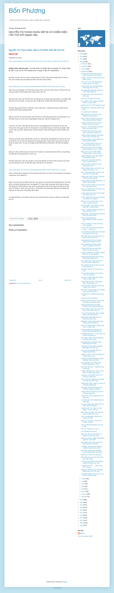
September (84, 71)
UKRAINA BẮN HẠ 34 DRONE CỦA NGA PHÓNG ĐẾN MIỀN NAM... (91, 330)
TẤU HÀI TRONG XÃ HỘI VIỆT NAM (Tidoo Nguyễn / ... (92, 224)
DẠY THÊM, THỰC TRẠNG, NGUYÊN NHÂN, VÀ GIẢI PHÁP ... (92, 101)
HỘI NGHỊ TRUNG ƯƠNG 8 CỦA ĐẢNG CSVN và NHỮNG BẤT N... (93, 290)
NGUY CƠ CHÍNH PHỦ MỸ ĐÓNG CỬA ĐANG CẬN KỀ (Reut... (93, 189)
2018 (81, 510)
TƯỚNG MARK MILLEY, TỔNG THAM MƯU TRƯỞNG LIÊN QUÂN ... (92, 371)
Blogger (65, 582)
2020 (81, 505)
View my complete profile (85, 536)
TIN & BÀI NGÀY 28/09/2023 (89, 298)
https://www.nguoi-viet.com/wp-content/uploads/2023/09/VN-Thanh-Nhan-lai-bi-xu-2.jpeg (37, 170)
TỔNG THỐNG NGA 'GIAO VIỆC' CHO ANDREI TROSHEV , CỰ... (92, 169)
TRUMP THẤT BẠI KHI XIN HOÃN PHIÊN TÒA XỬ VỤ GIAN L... (91, 123)
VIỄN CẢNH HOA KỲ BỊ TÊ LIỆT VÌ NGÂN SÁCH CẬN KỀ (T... (91, 115)
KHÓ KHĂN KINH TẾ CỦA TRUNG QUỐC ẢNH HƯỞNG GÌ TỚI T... (91, 241)
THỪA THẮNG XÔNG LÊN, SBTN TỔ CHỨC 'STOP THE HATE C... (92, 309)
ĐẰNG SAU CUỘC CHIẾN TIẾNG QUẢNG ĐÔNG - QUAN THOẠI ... (92, 152)
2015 (81, 518)
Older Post (67, 280)
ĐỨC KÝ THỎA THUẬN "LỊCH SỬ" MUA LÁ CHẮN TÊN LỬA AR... (93, 185)
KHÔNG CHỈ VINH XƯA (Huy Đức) (91, 455)
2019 (81, 507)
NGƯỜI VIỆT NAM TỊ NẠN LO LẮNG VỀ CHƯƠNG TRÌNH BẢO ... (93, 384)
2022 (81, 500)
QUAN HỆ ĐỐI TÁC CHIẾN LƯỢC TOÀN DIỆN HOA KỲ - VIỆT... (91, 363)
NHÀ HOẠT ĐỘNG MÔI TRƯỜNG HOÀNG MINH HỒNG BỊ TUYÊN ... (92, 451)
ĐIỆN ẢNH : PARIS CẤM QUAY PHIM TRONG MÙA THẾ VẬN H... (92, 322)
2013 (81, 523)
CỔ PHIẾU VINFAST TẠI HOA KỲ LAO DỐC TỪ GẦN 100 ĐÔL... (92, 474)
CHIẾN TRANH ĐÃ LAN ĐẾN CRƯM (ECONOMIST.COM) (92, 156)
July (82, 481)
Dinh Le (17, 218)
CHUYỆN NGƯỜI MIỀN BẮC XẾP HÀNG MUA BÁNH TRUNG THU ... (93, 232)
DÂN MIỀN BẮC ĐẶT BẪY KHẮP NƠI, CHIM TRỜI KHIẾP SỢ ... (92, 91)
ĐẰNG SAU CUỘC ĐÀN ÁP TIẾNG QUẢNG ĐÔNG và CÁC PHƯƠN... (92, 148)
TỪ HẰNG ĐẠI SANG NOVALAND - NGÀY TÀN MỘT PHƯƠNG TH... (91, 131)
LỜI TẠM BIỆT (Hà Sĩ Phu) (89, 431)
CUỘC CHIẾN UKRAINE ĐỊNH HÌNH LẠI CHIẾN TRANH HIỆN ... (93, 181)
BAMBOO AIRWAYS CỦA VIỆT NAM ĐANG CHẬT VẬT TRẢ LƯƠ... (92, 470)
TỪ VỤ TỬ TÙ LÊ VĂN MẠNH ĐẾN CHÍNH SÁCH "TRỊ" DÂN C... (91, 82)
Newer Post (12, 280)
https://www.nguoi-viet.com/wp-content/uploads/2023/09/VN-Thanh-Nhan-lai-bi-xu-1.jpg (37, 86)
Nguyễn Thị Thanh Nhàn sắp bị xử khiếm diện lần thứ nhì (36, 50)
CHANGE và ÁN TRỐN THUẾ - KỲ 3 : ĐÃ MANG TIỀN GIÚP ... (92, 375)
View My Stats (57, 588)
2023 (81, 61)
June (83, 484)
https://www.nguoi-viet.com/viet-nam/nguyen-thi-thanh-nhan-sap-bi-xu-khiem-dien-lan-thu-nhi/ (39, 61)
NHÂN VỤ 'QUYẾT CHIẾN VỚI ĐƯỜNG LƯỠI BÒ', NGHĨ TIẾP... (93, 439)
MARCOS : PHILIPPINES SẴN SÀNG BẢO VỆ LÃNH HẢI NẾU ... (92, 127)
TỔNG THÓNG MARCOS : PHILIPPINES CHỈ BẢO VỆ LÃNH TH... (92, 219)
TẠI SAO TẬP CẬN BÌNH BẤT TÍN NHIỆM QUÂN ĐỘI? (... (91, 351)
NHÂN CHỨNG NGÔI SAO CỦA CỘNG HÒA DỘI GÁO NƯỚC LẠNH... (92, 301)
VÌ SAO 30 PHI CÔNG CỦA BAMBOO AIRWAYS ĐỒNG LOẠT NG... (92, 462)
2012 (81, 525)
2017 (81, 512)
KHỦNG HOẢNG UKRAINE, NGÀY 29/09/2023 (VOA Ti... (91, 164)
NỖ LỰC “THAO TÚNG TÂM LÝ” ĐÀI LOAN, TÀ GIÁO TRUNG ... (92, 202)
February (84, 494)
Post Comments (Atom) (23, 283)
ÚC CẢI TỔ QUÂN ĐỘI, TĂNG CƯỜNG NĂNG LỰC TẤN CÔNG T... (92, 314)
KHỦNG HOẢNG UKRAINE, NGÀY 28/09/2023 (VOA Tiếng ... (91, 342)
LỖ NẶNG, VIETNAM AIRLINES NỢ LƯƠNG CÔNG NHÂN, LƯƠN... (91, 447)
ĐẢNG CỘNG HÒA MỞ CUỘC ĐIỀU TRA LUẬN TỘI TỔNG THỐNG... (92, 119)
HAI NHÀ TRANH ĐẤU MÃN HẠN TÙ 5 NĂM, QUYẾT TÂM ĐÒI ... (92, 405)
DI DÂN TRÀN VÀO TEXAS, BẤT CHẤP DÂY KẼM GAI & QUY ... (93, 193)
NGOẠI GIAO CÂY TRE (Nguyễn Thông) (93, 105)
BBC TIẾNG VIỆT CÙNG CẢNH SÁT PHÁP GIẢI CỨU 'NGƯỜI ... (92, 443)
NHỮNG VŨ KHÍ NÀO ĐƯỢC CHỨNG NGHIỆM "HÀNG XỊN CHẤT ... (92, 359)
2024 (81, 59)
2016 (81, 515)
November (84, 66)
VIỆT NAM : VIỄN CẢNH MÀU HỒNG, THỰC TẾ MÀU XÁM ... (92, 278)
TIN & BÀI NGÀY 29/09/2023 (89, 112)
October (83, 69)
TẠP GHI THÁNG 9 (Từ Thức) (90, 429)
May (82, 486)
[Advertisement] (57, 559)
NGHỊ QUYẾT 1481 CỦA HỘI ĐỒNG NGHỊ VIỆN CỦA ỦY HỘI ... (92, 86)
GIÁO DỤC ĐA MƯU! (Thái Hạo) (90, 98)
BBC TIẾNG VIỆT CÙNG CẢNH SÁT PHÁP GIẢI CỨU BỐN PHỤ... (92, 261)
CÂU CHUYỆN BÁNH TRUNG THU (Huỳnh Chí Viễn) (91, 417)
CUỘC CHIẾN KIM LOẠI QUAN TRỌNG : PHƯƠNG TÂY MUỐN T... (93, 198)
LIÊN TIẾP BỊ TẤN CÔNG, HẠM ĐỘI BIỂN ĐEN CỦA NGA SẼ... (91, 347)
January (83, 496)
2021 (81, 502)
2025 (81, 56)
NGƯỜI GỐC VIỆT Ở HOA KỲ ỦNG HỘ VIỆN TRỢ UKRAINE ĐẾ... (92, 177)
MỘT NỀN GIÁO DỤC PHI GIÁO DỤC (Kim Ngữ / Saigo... (92, 458)
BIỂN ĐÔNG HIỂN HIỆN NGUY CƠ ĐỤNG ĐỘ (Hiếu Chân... (91, 318)
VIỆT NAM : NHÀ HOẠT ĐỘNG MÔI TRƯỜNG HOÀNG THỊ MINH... (91, 388)
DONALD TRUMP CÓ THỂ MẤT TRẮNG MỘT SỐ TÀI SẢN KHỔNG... (93, 253)
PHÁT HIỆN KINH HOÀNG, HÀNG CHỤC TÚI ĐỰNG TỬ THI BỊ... (91, 245)
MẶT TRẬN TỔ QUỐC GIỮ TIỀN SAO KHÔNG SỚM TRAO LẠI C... (92, 413)
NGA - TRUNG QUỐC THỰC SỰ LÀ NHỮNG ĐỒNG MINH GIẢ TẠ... (91, 144)
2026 (81, 54)
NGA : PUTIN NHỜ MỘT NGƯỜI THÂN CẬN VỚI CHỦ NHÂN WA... (92, 173)
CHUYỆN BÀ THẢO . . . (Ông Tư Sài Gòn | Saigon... (91, 466)
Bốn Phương (27, 10)
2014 (81, 520)
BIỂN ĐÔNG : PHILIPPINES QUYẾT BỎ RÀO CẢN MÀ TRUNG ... (93, 214)
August (83, 478)
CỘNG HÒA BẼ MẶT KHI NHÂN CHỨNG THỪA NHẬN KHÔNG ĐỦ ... (93, 305)
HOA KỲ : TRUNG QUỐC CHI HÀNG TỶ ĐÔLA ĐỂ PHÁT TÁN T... (93, 210)
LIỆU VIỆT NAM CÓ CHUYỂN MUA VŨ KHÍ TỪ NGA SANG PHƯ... (92, 236)
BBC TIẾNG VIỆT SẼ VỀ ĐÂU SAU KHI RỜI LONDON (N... (92, 265)
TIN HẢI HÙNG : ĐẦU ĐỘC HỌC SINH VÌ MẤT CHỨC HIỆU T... (92, 286)
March (83, 491)
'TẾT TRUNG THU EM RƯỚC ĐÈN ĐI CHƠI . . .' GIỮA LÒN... (92, 228)
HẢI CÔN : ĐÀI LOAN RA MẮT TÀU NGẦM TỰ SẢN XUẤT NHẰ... (91, 434)
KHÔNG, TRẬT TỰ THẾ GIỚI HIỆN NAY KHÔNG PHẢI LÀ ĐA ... (93, 355)
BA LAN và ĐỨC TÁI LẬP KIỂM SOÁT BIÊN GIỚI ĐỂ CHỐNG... (92, 140)
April (82, 489)
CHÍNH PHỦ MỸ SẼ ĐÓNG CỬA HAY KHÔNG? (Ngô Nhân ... (92, 392)
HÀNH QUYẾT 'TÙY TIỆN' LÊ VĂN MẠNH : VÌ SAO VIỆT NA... (91, 409)
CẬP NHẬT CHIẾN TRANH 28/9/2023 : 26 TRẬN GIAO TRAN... (92, 338)
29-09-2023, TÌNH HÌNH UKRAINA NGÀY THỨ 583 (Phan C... (91, 160)
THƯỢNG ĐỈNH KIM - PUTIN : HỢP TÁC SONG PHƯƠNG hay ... (93, 334)
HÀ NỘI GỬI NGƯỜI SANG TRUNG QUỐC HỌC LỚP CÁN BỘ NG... (91, 74)
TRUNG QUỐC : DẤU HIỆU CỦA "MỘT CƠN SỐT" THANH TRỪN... (92, 206)
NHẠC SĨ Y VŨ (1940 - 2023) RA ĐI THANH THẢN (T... (91, 421)
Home (40, 280)
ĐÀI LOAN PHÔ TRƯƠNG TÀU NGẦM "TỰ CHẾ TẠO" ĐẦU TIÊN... (92, 380)
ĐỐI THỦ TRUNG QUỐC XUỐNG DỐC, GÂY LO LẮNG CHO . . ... (93, 326)
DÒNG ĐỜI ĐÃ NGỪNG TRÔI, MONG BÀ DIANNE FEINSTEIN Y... (92, 257)
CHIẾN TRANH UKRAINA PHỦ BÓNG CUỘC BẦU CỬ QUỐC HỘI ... (92, 136)
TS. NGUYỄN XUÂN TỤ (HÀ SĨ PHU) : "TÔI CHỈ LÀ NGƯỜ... (92, 274)
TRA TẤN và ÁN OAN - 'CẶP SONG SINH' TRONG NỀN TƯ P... (91, 282)
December (84, 64)
